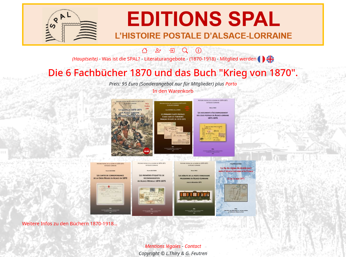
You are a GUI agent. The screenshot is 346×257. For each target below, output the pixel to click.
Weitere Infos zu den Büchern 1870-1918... (69, 223)
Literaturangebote (164, 58)
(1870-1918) (202, 58)
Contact (193, 246)
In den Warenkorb (173, 91)
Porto (231, 83)
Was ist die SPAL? (121, 58)
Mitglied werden (238, 58)
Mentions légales (163, 246)
